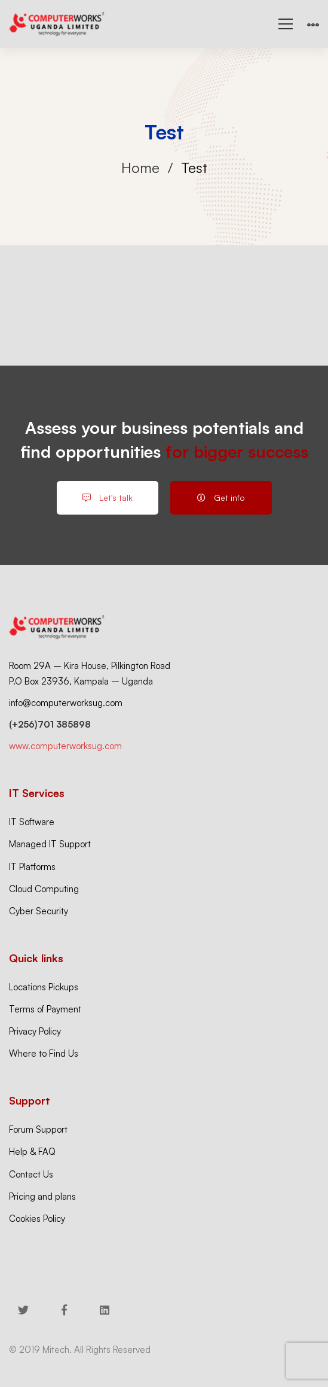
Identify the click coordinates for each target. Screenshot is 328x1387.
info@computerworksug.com (65, 702)
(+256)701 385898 (50, 724)
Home (140, 168)
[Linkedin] (104, 1309)
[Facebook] (64, 1309)
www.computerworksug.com (65, 746)
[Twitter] (23, 1309)
